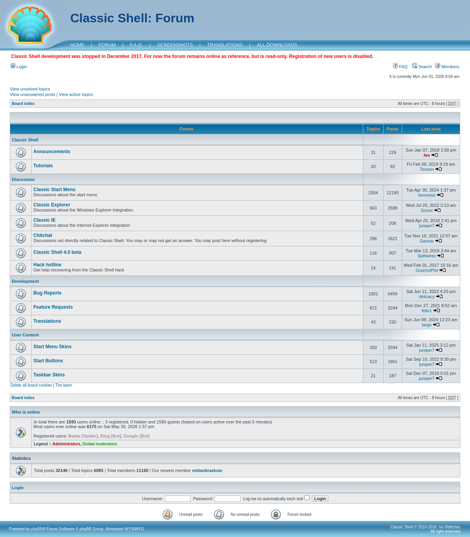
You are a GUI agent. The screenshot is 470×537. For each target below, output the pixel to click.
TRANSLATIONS (225, 45)
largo (427, 324)
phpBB (37, 529)
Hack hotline (47, 265)
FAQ (400, 66)
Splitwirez (426, 255)
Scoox (427, 210)
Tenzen (427, 169)
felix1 (427, 310)
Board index (23, 103)
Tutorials (43, 165)
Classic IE (44, 220)
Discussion (23, 179)
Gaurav (427, 241)
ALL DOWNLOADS (277, 45)
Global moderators (99, 444)
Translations (47, 321)
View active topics (76, 94)
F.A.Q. (136, 45)
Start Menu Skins (52, 346)
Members (447, 66)
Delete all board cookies (31, 385)
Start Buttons (48, 360)
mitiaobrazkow (207, 470)
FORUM (107, 45)
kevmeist (426, 195)
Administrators (66, 444)
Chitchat (42, 235)
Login (19, 66)
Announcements (51, 151)
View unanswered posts (32, 94)
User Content (25, 335)
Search (422, 66)
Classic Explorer (51, 205)
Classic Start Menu (54, 189)
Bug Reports (47, 293)
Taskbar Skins (49, 375)
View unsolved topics (30, 89)
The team (63, 385)
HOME (77, 45)
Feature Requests (53, 307)
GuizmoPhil (427, 270)
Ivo (427, 155)
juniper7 (426, 225)
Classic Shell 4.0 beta (57, 252)
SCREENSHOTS (175, 45)
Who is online (26, 412)
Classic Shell (25, 139)
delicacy (427, 296)
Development (25, 281)
